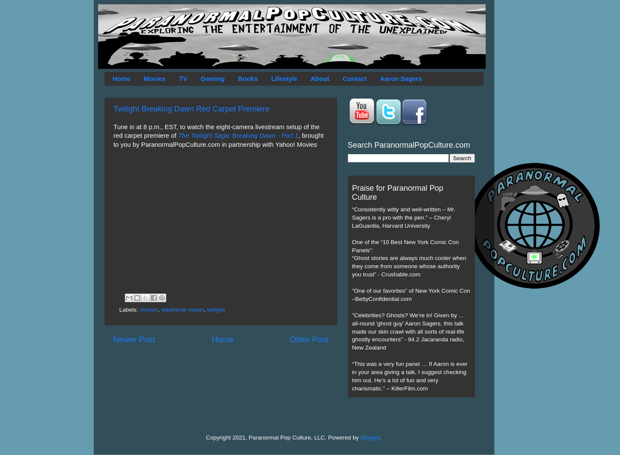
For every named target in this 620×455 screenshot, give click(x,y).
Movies (155, 78)
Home (121, 78)
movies (149, 309)
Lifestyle (284, 78)
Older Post (309, 339)
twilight (216, 309)
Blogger (370, 437)
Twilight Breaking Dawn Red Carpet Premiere (192, 109)
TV (183, 78)
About (320, 78)
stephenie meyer (182, 309)
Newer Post (134, 339)
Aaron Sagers (401, 78)
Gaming (213, 78)
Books (248, 78)
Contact (355, 78)
